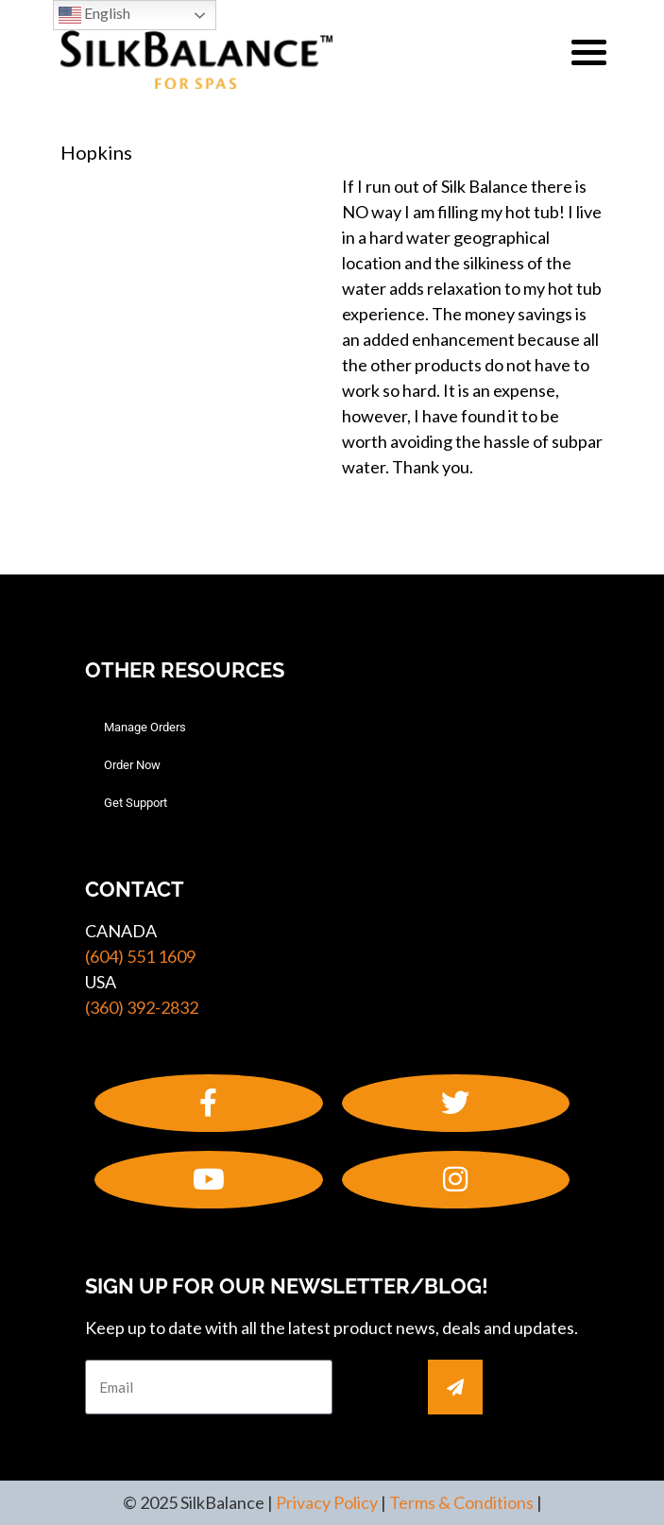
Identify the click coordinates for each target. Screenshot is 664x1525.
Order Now (132, 765)
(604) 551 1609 (140, 956)
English (94, 15)
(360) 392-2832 (141, 1007)
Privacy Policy (327, 1502)
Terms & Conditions (461, 1502)
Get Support (135, 803)
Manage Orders (145, 727)
